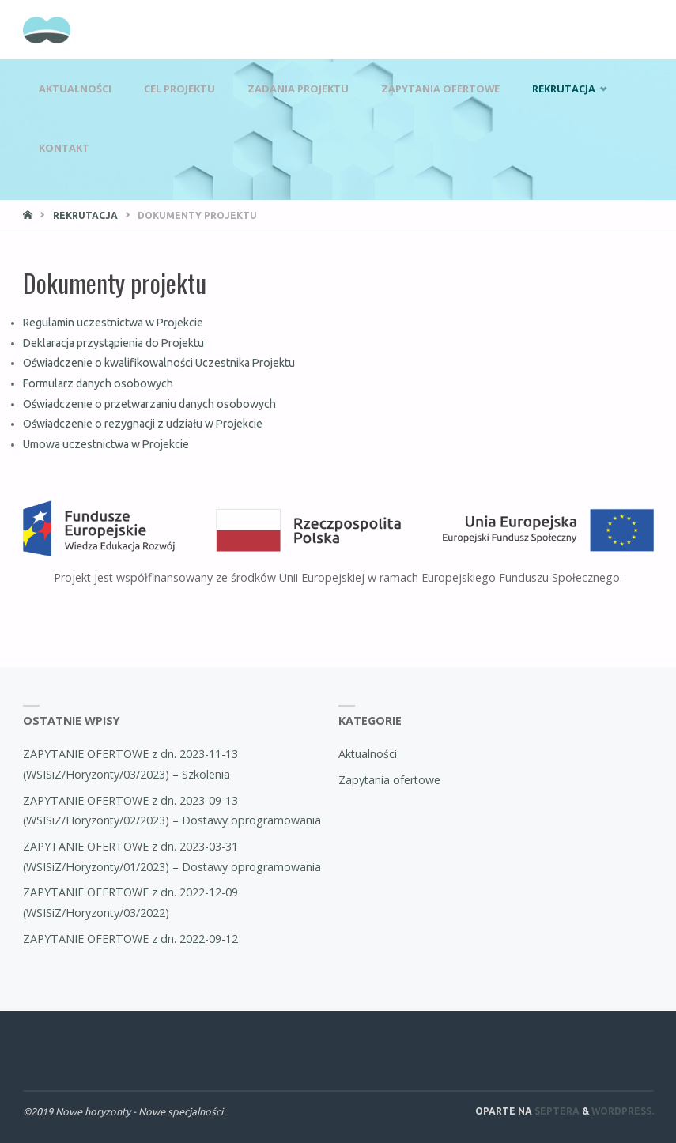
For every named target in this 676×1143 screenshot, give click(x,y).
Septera (556, 1111)
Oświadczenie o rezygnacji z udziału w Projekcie (142, 423)
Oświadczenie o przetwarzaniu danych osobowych (149, 404)
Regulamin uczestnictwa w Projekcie (113, 322)
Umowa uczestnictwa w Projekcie (106, 444)
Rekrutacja (85, 215)
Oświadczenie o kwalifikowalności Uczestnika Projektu (159, 362)
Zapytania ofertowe (389, 779)
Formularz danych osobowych (98, 383)
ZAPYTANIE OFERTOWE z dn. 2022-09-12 (130, 938)
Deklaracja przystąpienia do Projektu (113, 343)
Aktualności (367, 753)
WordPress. (622, 1111)
